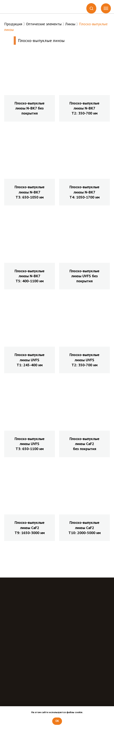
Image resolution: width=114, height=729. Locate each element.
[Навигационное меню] (106, 8)
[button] (91, 8)
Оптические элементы (44, 24)
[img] (20, 6)
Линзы (70, 24)
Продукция (13, 24)
